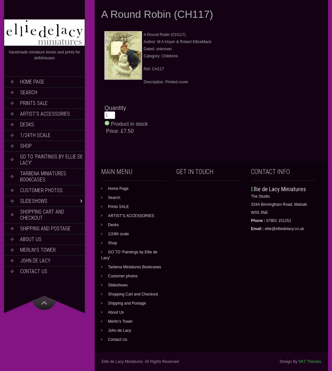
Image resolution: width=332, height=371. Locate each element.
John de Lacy (35, 261)
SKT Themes (310, 361)
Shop (26, 146)
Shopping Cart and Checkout (42, 215)
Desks (27, 125)
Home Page (32, 82)
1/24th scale (35, 135)
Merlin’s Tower (38, 250)
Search (28, 92)
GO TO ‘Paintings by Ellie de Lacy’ (51, 160)
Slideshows (33, 201)
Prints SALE (34, 103)
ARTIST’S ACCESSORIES (45, 114)
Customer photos (41, 190)
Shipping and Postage (45, 229)
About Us (31, 239)
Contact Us (33, 271)
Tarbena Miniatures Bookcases (43, 176)
